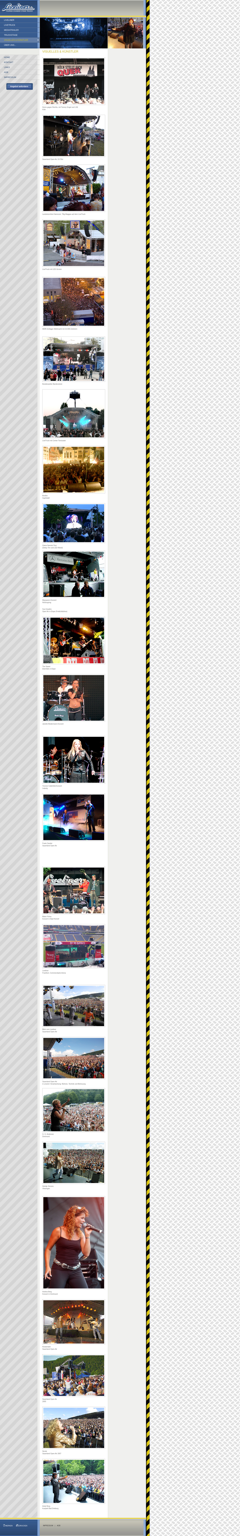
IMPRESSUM (48, 1526)
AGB (58, 1526)
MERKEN (8, 1525)
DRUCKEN (21, 1525)
